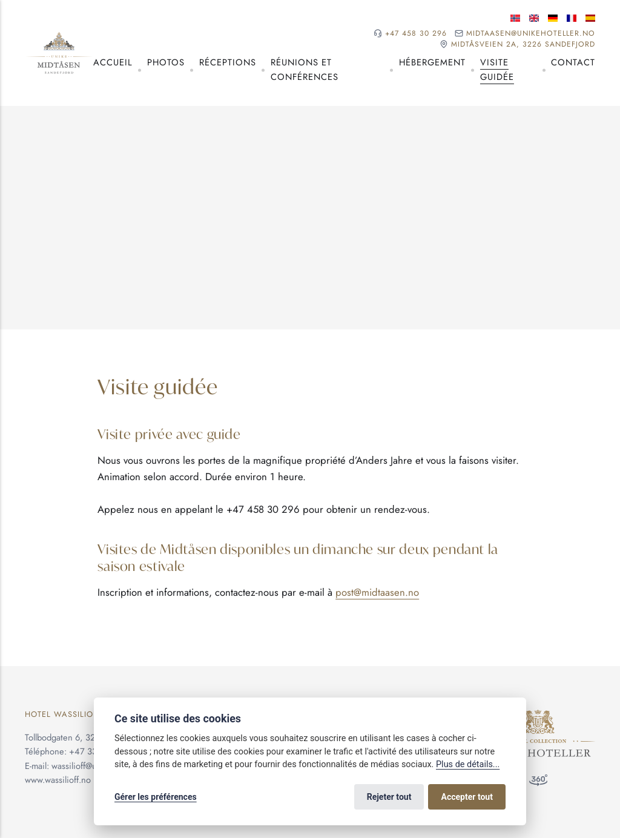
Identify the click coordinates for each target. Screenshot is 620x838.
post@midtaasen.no (377, 592)
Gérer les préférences (155, 797)
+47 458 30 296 (416, 33)
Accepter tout (467, 797)
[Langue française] (571, 18)
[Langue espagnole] (590, 18)
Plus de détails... (468, 764)
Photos (166, 62)
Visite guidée (497, 70)
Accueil (113, 62)
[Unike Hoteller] (538, 716)
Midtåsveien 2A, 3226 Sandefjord (523, 44)
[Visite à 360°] (538, 783)
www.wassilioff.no (58, 780)
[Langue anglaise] (534, 18)
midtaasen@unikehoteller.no (530, 33)
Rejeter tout (389, 797)
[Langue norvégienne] (515, 18)
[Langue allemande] (553, 18)
